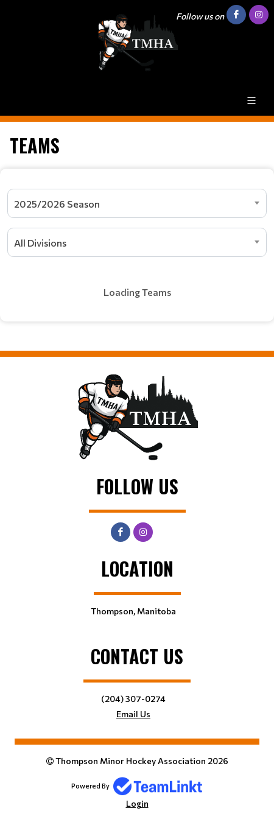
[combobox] (137, 203)
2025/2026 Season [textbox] (57, 203)
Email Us (133, 714)
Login (137, 803)
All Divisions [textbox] (40, 242)
